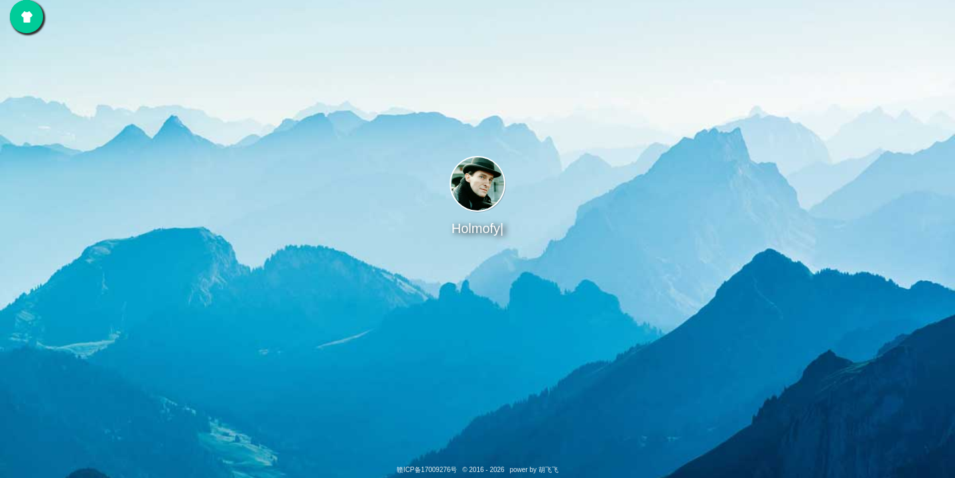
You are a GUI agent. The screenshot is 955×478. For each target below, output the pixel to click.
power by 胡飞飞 (533, 469)
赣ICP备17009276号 (428, 469)
